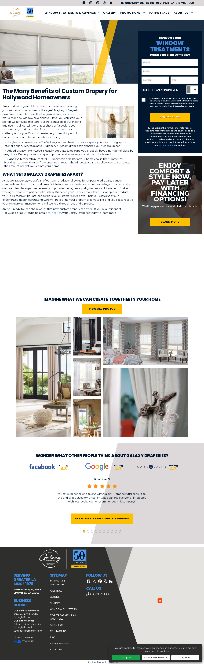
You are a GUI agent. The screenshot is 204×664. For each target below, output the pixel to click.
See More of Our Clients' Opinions (102, 524)
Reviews (162, 2)
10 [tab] (120, 537)
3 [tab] (92, 537)
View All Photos (102, 314)
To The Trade (158, 13)
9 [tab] (116, 537)
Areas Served (59, 643)
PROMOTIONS (130, 13)
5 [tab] (100, 537)
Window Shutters (63, 609)
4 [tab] (96, 537)
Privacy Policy (27, 641)
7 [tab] (108, 537)
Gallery (109, 13)
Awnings (56, 590)
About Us (181, 13)
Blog (150, 2)
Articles (56, 649)
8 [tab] (112, 537)
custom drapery (54, 129)
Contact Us (58, 631)
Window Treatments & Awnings (70, 13)
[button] (159, 601)
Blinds (55, 596)
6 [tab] (104, 537)
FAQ (52, 637)
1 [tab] (84, 537)
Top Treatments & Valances (63, 617)
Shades (55, 603)
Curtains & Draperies (57, 582)
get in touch (54, 212)
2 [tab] (88, 537)
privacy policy (166, 145)
